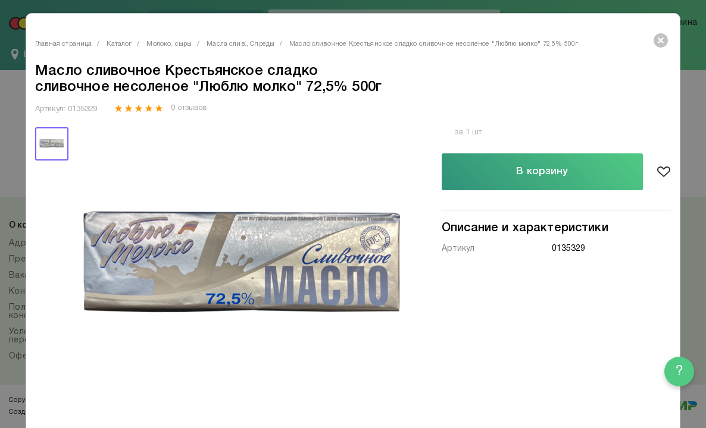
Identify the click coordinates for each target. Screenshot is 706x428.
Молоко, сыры (169, 44)
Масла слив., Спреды (240, 44)
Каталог (119, 44)
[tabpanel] (241, 268)
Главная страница (63, 44)
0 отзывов (188, 108)
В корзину (542, 171)
